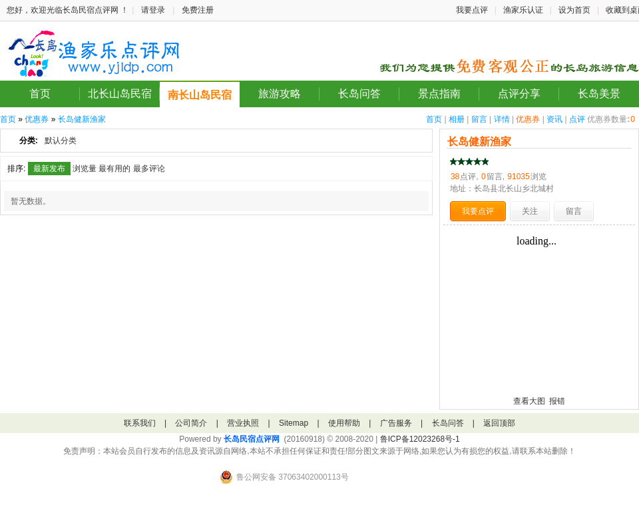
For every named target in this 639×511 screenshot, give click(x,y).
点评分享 (519, 93)
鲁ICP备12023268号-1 (420, 439)
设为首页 (574, 10)
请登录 (153, 10)
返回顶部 (499, 423)
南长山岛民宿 (200, 95)
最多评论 (149, 168)
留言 (479, 119)
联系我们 (140, 423)
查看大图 (529, 401)
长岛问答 (359, 93)
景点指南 (439, 93)
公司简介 (191, 423)
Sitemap (293, 423)
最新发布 (49, 168)
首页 (40, 93)
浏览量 (85, 168)
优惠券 (528, 119)
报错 (557, 401)
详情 (502, 119)
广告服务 (396, 423)
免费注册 (198, 10)
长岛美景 (599, 93)
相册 (457, 119)
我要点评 (472, 10)
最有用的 (114, 168)
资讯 (554, 119)
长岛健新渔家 (82, 119)
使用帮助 (344, 423)
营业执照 (243, 423)
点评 (577, 119)
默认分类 (61, 140)
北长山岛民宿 (120, 93)
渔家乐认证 (523, 10)
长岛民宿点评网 (252, 439)
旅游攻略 (279, 93)
